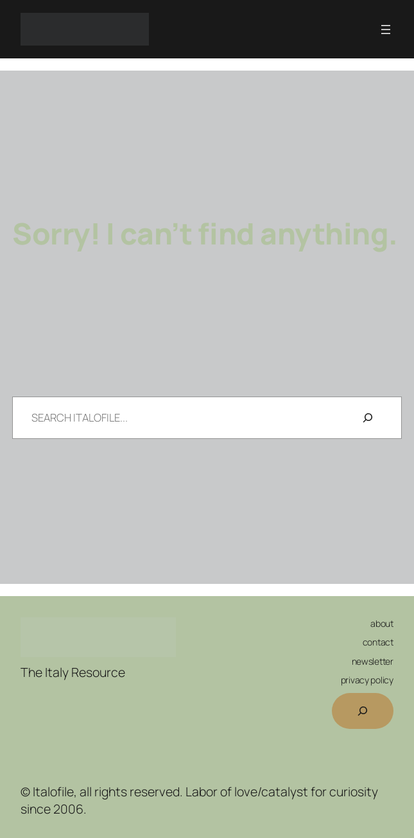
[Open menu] (385, 29)
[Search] (368, 418)
